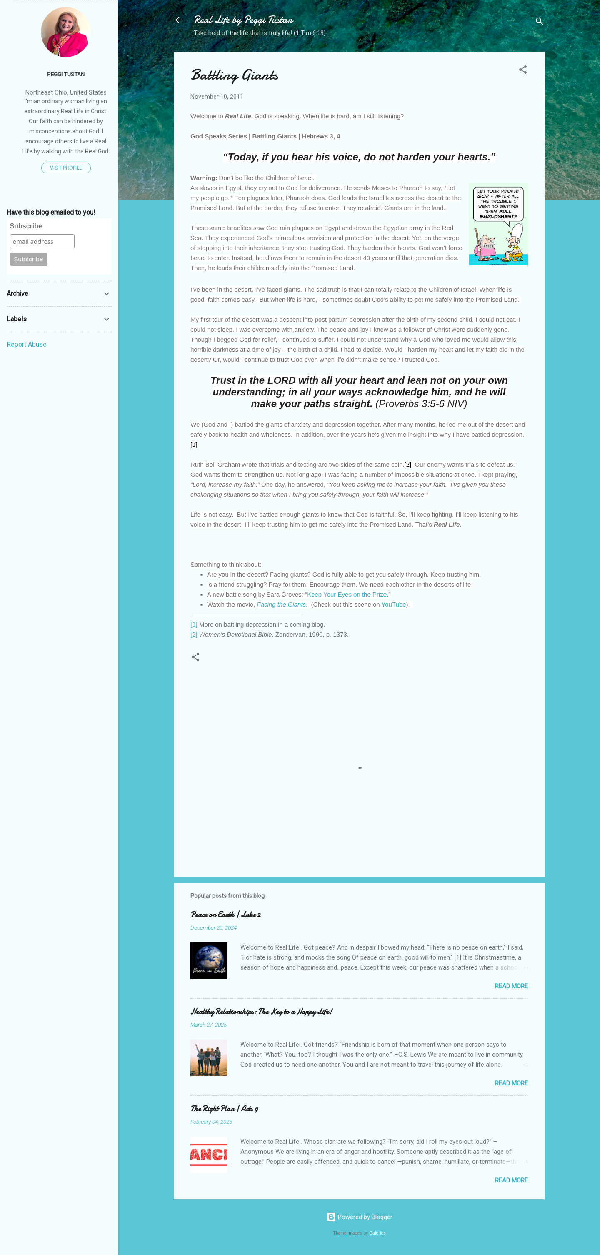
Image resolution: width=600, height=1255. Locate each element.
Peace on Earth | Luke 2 (225, 915)
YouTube (394, 604)
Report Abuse (27, 344)
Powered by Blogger (359, 1217)
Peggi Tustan (66, 74)
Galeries (377, 1233)
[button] (523, 71)
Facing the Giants (281, 604)
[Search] (540, 22)
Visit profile (66, 168)
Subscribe (26, 226)
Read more (511, 986)
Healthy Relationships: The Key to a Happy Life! (261, 1012)
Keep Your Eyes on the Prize (347, 594)
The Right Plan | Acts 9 (224, 1109)
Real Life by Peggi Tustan (243, 20)
